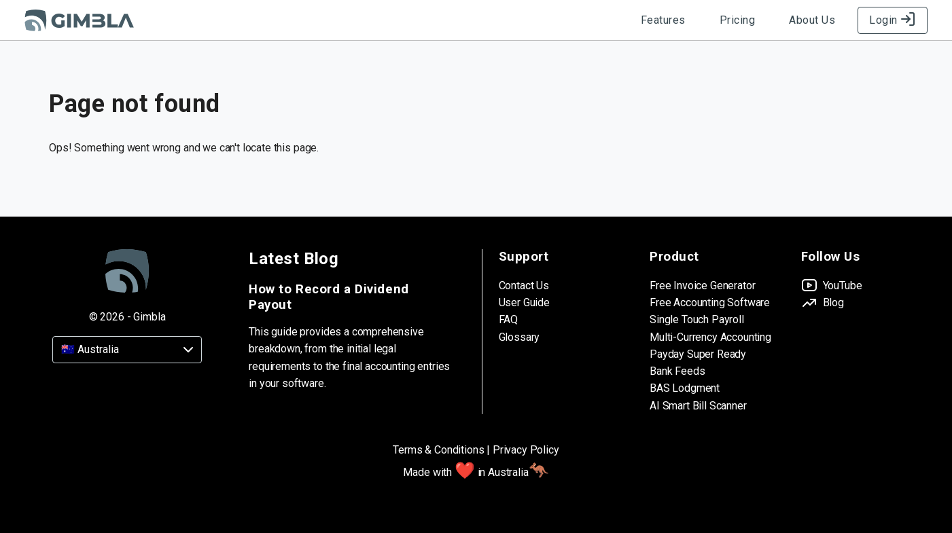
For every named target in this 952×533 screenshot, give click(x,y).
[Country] (127, 349)
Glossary (519, 337)
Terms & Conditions (438, 449)
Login (892, 20)
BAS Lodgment (685, 388)
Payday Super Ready (698, 354)
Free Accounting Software (710, 302)
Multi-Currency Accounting (710, 337)
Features (663, 20)
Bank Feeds (677, 371)
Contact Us (524, 285)
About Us (812, 20)
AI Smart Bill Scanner (698, 405)
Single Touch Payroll (697, 319)
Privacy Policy (526, 449)
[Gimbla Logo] (79, 20)
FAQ (508, 319)
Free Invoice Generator (702, 285)
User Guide (524, 302)
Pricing (738, 20)
